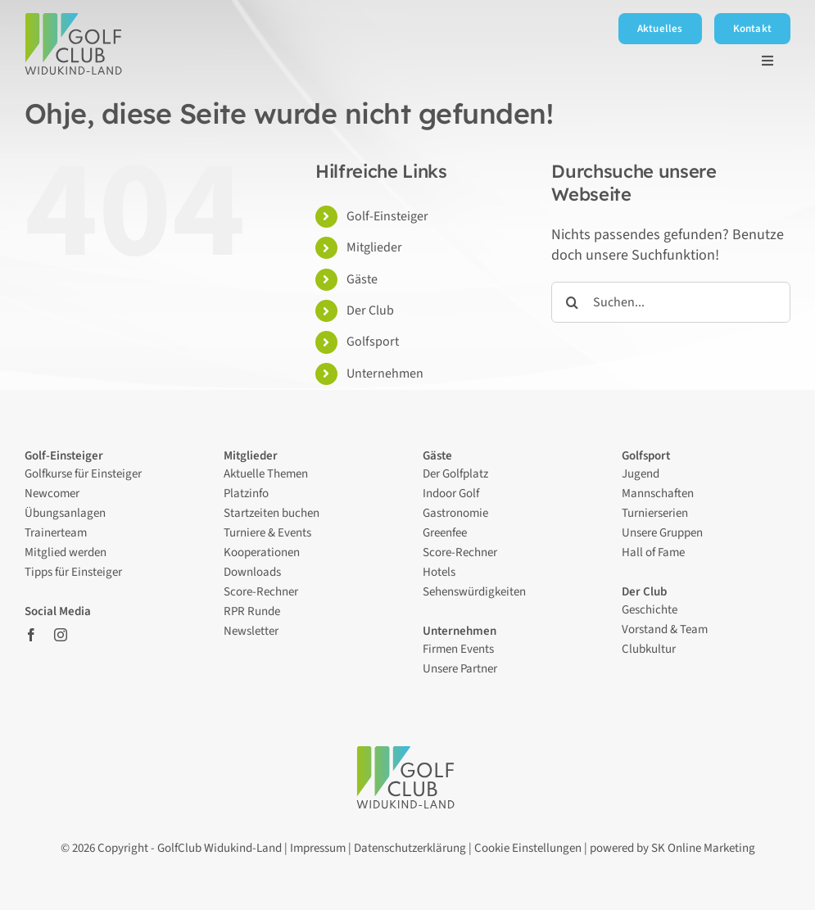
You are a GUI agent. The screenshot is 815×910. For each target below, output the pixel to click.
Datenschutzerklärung (410, 848)
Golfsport (372, 342)
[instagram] (60, 634)
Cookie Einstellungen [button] (528, 848)
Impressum (318, 848)
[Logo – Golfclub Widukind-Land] (76, 20)
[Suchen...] (670, 302)
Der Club (371, 310)
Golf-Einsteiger (387, 216)
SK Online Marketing (703, 848)
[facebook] (31, 634)
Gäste (362, 279)
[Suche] (571, 302)
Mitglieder (374, 247)
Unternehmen (384, 373)
